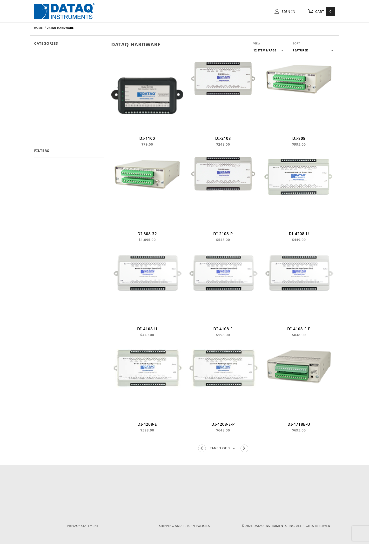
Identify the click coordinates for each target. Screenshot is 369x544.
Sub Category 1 (46, 96)
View (257, 43)
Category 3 (43, 76)
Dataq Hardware (48, 56)
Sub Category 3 (46, 116)
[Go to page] (223, 457)
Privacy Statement (83, 526)
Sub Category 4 (46, 126)
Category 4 (43, 86)
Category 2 (43, 66)
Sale (37, 136)
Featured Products (49, 146)
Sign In (285, 11)
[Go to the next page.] (244, 458)
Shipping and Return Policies (184, 526)
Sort (296, 43)
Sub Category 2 (46, 106)
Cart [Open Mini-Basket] (321, 11)
